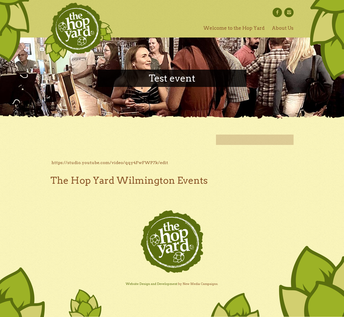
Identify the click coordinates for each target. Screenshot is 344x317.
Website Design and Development (151, 284)
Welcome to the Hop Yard (234, 28)
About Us (283, 28)
